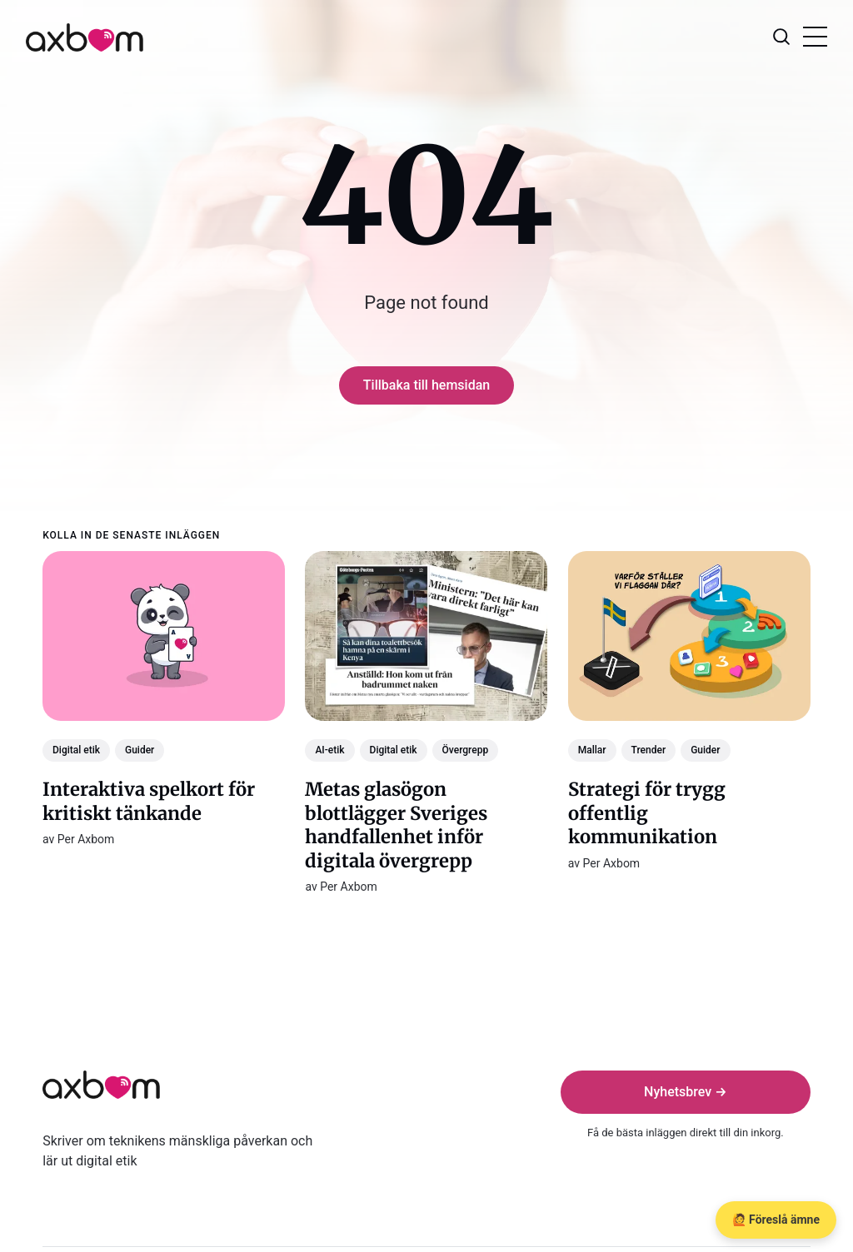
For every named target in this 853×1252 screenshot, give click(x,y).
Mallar (592, 750)
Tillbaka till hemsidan (426, 385)
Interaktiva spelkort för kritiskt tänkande (148, 801)
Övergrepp (465, 750)
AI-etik (330, 750)
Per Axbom (86, 839)
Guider (139, 750)
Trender (648, 750)
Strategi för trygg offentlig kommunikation (647, 813)
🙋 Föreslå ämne (776, 1219)
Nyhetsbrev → (685, 1092)
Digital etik (76, 750)
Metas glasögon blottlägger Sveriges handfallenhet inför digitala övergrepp (397, 825)
